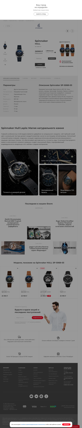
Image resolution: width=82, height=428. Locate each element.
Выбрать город (41, 14)
